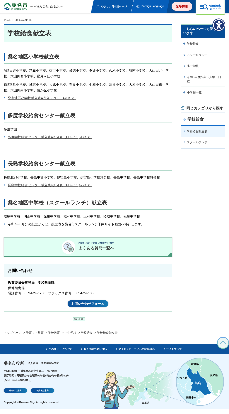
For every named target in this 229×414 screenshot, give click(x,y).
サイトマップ (174, 353)
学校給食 (193, 43)
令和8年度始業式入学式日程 (204, 79)
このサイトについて (60, 353)
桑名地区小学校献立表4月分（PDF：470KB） (42, 98)
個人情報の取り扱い (95, 353)
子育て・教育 (35, 337)
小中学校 (193, 66)
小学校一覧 (194, 92)
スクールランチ (197, 54)
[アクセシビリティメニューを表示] (218, 24)
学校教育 (54, 337)
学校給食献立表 (197, 131)
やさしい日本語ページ (114, 6)
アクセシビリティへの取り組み (136, 353)
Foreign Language (152, 6)
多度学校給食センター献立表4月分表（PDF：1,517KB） (50, 137)
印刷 (80, 323)
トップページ (12, 337)
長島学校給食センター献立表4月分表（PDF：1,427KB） (50, 185)
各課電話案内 (42, 395)
